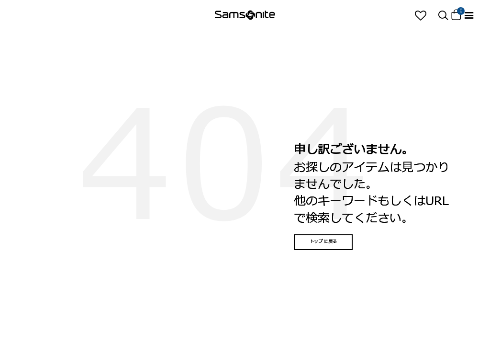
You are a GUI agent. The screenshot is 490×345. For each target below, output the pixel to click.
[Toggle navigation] (469, 15)
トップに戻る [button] (323, 242)
